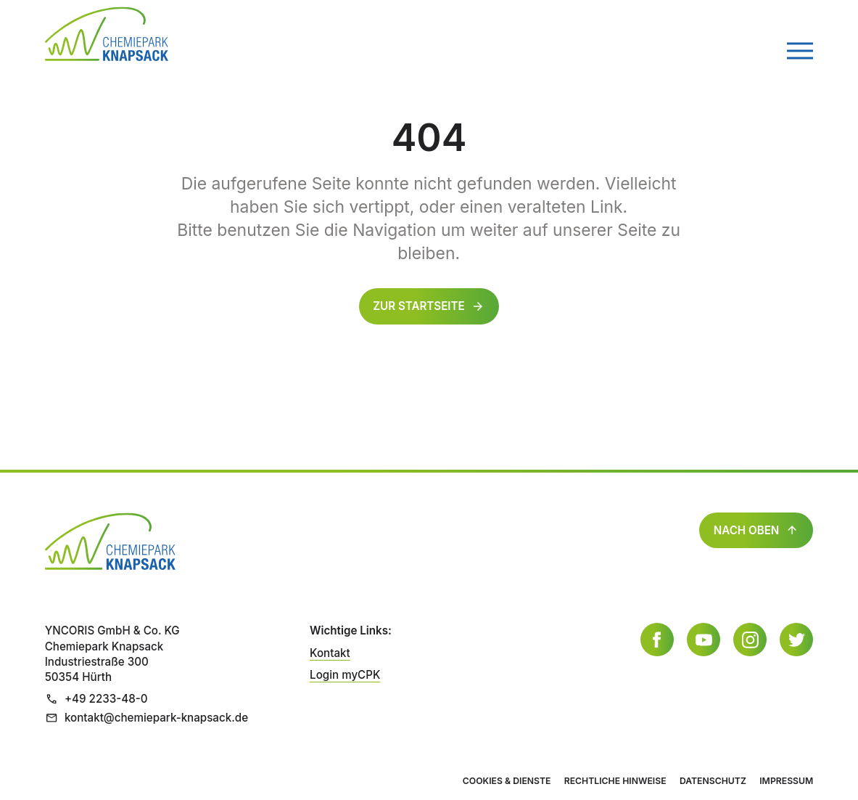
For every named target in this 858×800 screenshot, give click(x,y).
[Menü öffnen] (800, 51)
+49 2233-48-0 (96, 699)
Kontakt (330, 653)
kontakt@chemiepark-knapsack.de (146, 718)
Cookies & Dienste (507, 780)
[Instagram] (750, 639)
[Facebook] (657, 639)
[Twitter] (796, 639)
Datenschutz (713, 780)
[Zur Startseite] (106, 34)
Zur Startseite (419, 306)
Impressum (786, 780)
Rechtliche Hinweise (615, 780)
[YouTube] (703, 639)
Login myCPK (345, 675)
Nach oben (756, 530)
